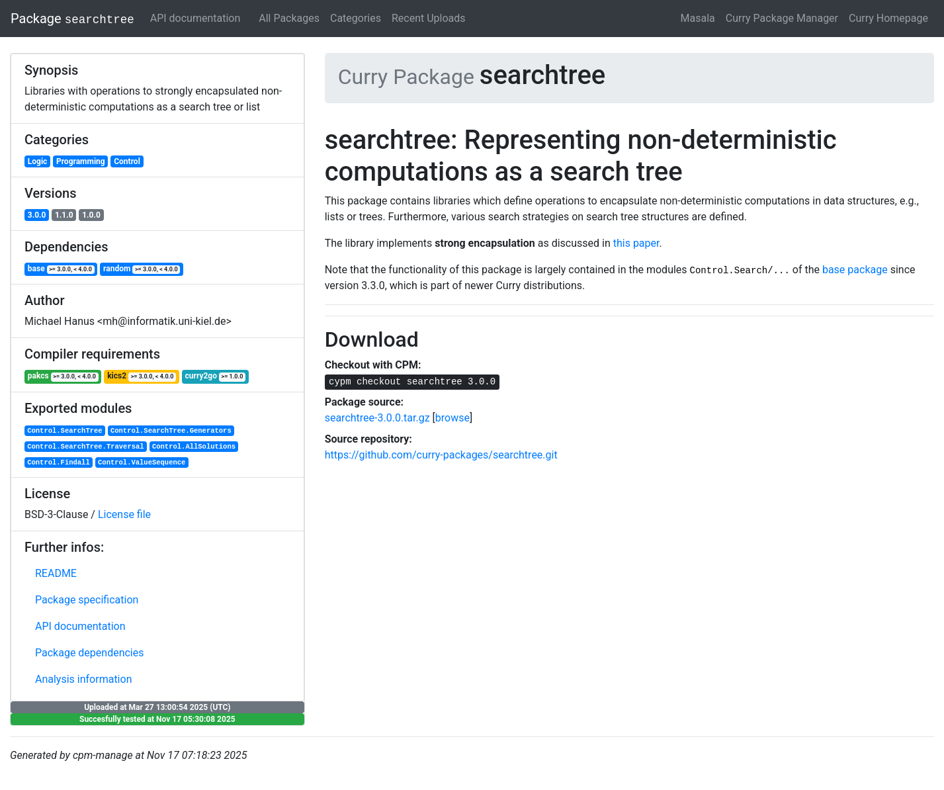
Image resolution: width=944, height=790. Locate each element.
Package (72, 18)
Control (127, 161)
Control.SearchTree (64, 431)
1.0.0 (91, 215)
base (61, 269)
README (56, 573)
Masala (698, 18)
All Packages (289, 18)
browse (452, 418)
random (141, 269)
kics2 (141, 376)
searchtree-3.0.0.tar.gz (377, 418)
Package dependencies (89, 652)
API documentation (195, 18)
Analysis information (83, 679)
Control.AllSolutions (194, 447)
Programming (80, 161)
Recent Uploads (429, 18)
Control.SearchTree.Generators (171, 431)
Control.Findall (58, 462)
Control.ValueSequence (141, 462)
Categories (355, 18)
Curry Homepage (888, 18)
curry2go (215, 376)
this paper (636, 243)
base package (855, 269)
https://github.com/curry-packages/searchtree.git (441, 455)
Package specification (86, 599)
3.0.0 (37, 215)
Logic (38, 161)
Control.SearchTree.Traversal (85, 447)
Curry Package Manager (782, 18)
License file (124, 514)
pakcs (63, 376)
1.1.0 (64, 215)
